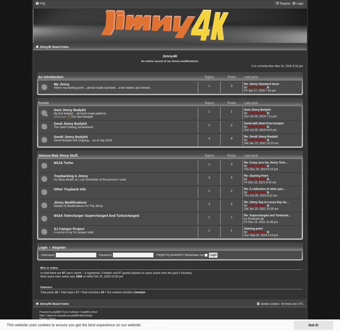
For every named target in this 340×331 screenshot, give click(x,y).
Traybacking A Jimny (71, 176)
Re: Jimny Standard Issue (261, 84)
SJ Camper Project (69, 229)
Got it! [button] (314, 325)
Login (42, 247)
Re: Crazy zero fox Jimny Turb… (266, 162)
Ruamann (254, 218)
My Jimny (61, 84)
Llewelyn (139, 292)
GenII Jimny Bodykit (70, 124)
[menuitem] (40, 3)
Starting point (253, 228)
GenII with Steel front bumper (264, 123)
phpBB (56, 312)
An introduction (50, 77)
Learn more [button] (153, 325)
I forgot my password (169, 255)
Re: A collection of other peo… (265, 189)
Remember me (196, 255)
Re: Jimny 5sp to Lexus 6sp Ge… (266, 202)
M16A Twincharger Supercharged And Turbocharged (96, 216)
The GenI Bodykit (80, 116)
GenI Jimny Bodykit (70, 110)
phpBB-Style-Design (81, 315)
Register (59, 247)
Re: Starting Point (256, 175)
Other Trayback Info (70, 189)
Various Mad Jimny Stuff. (58, 155)
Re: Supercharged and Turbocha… (267, 215)
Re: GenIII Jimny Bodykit (261, 136)
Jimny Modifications (70, 202)
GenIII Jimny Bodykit (71, 137)
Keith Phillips (257, 87)
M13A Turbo (63, 163)
